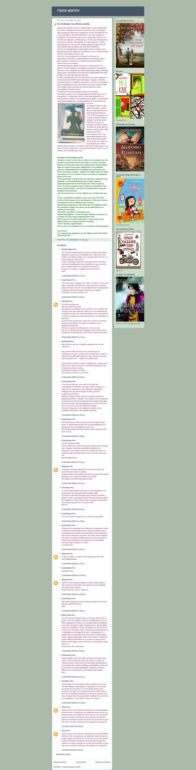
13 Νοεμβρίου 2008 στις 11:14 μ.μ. (74, 702)
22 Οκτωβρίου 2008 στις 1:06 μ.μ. (73, 611)
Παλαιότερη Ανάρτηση (103, 762)
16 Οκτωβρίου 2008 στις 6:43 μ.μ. (73, 509)
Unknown (65, 301)
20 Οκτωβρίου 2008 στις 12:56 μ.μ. (74, 594)
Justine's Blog (67, 249)
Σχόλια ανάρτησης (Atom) (72, 767)
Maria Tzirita (66, 615)
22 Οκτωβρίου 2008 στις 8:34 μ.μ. (73, 651)
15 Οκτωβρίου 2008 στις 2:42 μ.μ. (73, 377)
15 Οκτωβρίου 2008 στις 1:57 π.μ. (73, 276)
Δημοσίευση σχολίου (63, 754)
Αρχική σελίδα (81, 762)
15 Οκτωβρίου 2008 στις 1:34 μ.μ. (73, 297)
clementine (66, 341)
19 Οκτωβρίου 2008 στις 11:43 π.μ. (74, 575)
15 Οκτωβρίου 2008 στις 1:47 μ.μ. (73, 337)
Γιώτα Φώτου (66, 280)
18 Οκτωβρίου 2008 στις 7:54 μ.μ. (73, 563)
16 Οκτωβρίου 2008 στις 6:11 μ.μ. (73, 483)
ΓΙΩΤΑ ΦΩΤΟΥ (68, 10)
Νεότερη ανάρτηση (59, 762)
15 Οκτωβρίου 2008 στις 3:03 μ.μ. (73, 436)
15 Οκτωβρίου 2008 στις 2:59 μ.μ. (73, 415)
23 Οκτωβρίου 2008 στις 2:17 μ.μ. (73, 677)
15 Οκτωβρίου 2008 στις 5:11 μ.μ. (73, 462)
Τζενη (64, 707)
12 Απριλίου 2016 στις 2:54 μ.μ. (73, 726)
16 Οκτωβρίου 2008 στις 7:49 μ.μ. (73, 521)
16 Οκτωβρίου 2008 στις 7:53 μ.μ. (73, 549)
